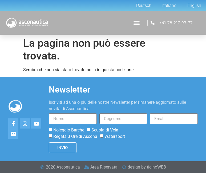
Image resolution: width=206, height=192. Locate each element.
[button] (137, 23)
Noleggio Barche (68, 130)
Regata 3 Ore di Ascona (75, 136)
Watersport (114, 136)
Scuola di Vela (104, 130)
